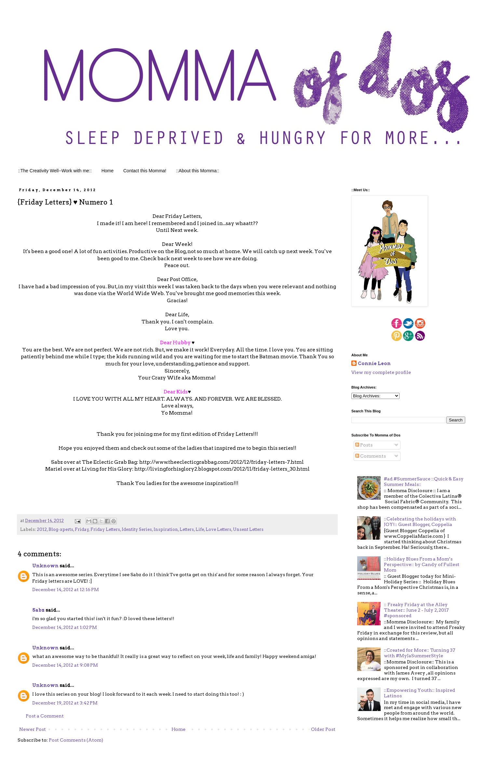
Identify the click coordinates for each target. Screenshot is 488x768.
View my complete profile (381, 372)
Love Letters (218, 529)
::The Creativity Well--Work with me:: (55, 170)
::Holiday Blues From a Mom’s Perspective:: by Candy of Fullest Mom (421, 564)
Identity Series (137, 529)
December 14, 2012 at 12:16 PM (65, 589)
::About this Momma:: (197, 170)
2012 (42, 529)
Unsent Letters (248, 529)
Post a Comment (45, 715)
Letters (187, 529)
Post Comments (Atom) (76, 740)
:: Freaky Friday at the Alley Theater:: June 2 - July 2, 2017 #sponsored (416, 610)
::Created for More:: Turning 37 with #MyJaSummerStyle (419, 652)
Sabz (38, 610)
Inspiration (166, 529)
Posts (364, 445)
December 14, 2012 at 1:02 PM (64, 627)
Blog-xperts (60, 529)
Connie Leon (374, 363)
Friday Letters (105, 529)
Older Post (323, 729)
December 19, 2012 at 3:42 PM (65, 702)
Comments (370, 456)
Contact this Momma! (144, 170)
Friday (82, 529)
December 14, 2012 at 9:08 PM (65, 665)
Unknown (45, 565)
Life (200, 529)
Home (108, 170)
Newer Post (32, 729)
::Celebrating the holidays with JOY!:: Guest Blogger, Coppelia (420, 521)
